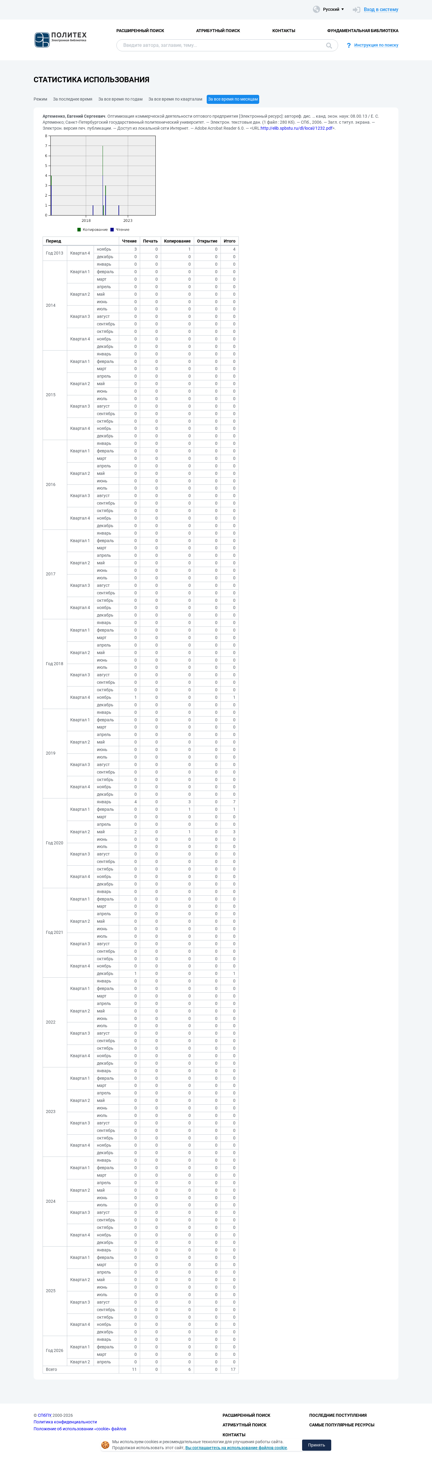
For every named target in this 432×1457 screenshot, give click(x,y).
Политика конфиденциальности (65, 1421)
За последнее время (72, 99)
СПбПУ (44, 1415)
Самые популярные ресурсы (341, 1424)
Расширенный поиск (140, 30)
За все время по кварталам (175, 99)
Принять (316, 1445)
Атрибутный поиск (218, 30)
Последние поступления (338, 1415)
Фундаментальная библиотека (362, 30)
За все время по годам (120, 99)
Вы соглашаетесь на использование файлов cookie (236, 1447)
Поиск (329, 46)
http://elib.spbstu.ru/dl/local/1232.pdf (296, 128)
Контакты (283, 30)
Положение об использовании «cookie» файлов (80, 1428)
